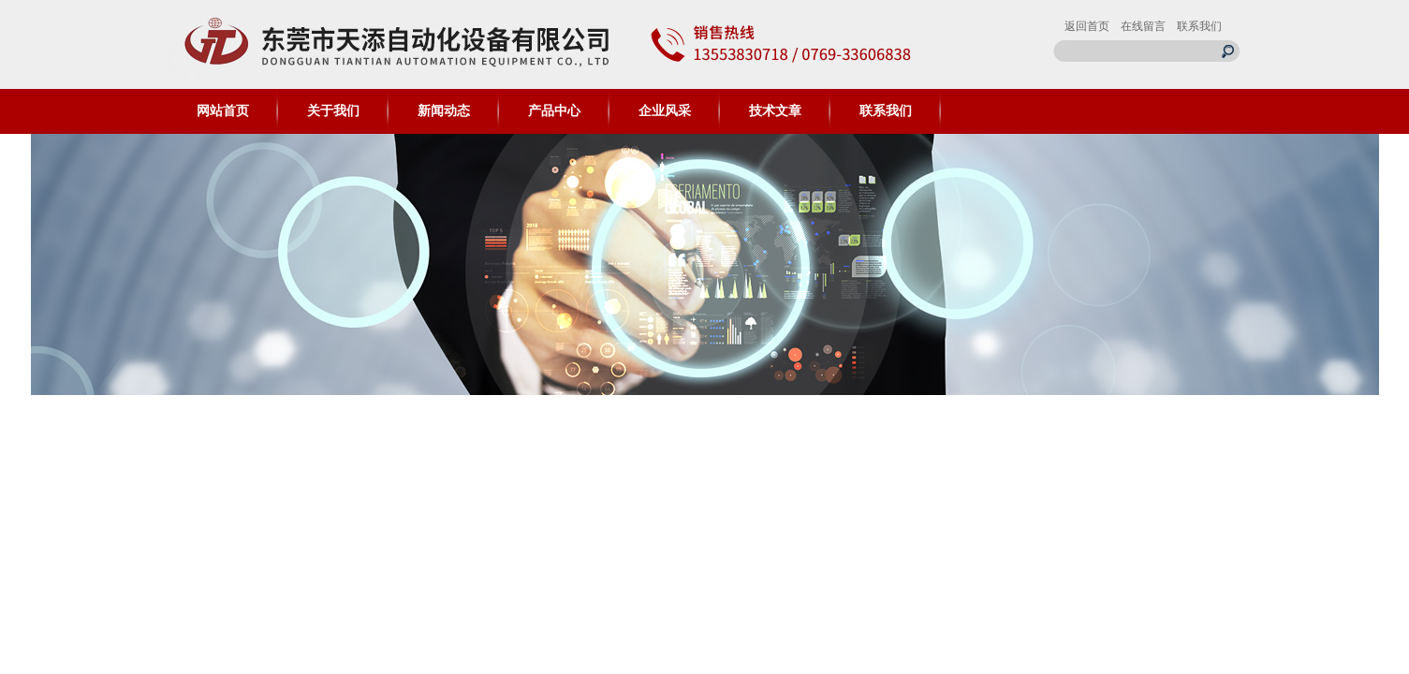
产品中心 (554, 111)
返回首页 (1086, 26)
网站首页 (223, 111)
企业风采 (664, 111)
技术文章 (775, 111)
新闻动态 (444, 111)
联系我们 (1199, 26)
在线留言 (1143, 26)
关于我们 (333, 111)
